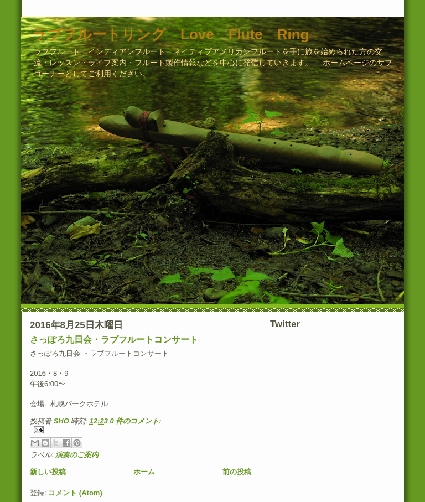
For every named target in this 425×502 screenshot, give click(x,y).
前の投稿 (236, 472)
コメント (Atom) (75, 493)
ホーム (144, 472)
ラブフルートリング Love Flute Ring (170, 34)
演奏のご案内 (77, 455)
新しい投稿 (48, 472)
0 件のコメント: (136, 421)
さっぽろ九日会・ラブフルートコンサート (114, 339)
